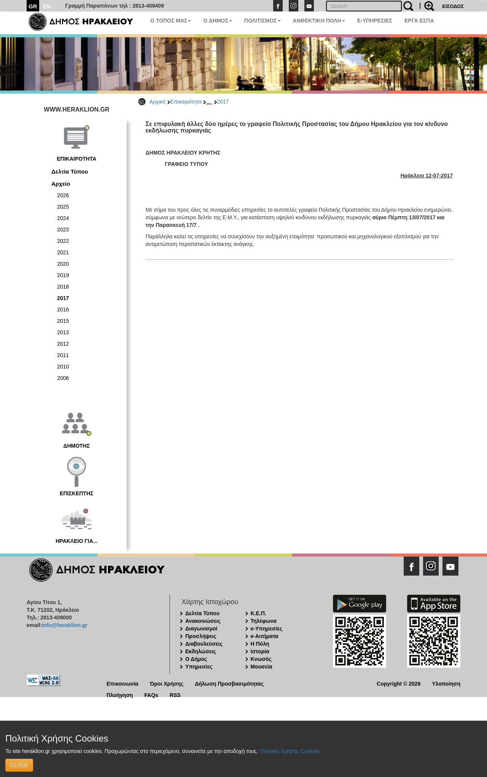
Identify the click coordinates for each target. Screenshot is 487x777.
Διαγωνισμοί (201, 628)
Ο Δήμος (196, 659)
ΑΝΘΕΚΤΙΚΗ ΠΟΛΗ (319, 21)
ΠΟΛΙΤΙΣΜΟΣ (262, 21)
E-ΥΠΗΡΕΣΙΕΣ (374, 21)
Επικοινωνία (122, 683)
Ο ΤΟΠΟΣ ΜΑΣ (170, 21)
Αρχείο (60, 183)
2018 (63, 287)
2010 (63, 367)
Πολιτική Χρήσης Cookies (289, 751)
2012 (63, 344)
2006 (63, 378)
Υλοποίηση (446, 683)
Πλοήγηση (120, 694)
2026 (63, 195)
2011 (63, 355)
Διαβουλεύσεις (204, 644)
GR (33, 6)
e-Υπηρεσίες (267, 628)
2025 (63, 207)
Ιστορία (260, 651)
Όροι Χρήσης (167, 683)
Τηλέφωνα (264, 621)
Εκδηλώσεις (200, 651)
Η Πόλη (260, 644)
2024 (63, 218)
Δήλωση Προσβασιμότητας (229, 683)
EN (47, 6)
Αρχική (158, 102)
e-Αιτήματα (265, 636)
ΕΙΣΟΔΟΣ (453, 6)
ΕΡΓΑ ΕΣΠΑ (419, 21)
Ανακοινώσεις (203, 621)
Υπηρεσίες (198, 667)
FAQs (151, 694)
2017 (223, 102)
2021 (63, 252)
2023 (63, 230)
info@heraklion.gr (64, 625)
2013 (63, 332)
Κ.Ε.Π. (258, 613)
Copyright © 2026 (398, 683)
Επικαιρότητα (185, 102)
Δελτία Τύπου (69, 171)
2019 (63, 275)
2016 (63, 309)
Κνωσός (261, 659)
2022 (63, 241)
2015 (63, 321)
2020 (63, 264)
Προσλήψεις (200, 636)
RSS (175, 694)
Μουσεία (261, 667)
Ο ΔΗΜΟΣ (217, 21)
